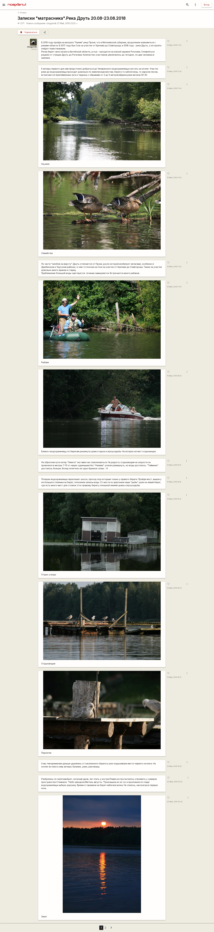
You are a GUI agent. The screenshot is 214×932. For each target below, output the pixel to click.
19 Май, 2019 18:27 (174, 677)
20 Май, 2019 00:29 (174, 802)
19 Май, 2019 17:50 (174, 178)
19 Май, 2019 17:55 (174, 267)
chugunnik (51, 23)
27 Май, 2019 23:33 (67, 23)
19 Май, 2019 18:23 (174, 588)
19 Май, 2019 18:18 (174, 482)
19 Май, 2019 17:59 (174, 287)
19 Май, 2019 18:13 (174, 465)
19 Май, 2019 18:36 (174, 766)
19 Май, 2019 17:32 (174, 45)
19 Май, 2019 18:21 (174, 499)
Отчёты (22, 13)
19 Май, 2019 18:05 (174, 376)
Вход (206, 4)
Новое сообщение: (36, 23)
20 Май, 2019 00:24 (174, 782)
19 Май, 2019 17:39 (174, 71)
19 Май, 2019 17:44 (174, 88)
